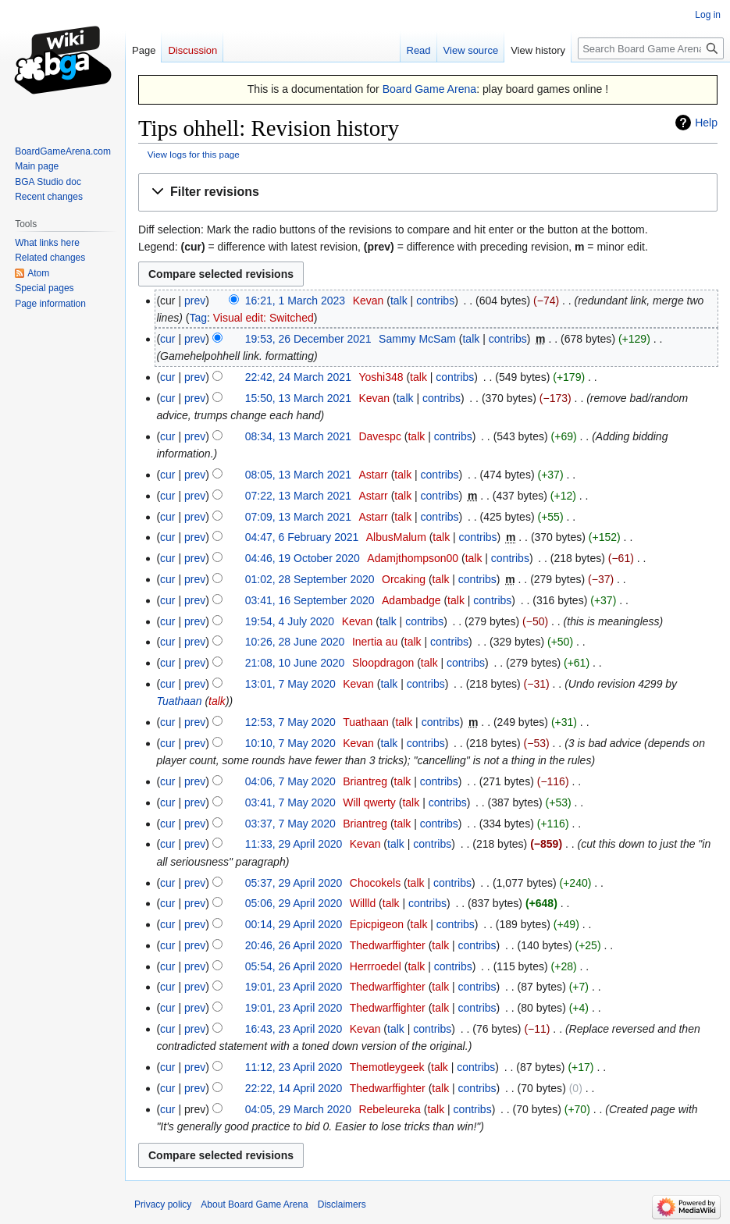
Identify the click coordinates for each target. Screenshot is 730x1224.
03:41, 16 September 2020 (310, 600)
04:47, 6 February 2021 (302, 537)
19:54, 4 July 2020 (289, 621)
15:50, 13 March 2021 (298, 398)
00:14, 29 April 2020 (294, 924)
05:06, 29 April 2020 (294, 903)
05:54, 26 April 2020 (294, 966)
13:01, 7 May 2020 (290, 684)
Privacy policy (162, 1204)
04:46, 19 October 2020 (302, 558)
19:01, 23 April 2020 (294, 986)
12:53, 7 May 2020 (290, 722)
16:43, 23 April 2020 (294, 1029)
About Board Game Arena (254, 1204)
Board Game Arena (430, 89)
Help (706, 122)
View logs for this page (194, 154)
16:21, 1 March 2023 (295, 300)
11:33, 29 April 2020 (294, 844)
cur (167, 339)
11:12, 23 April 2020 (294, 1067)
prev (194, 300)
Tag (198, 317)
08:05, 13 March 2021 (298, 474)
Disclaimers (342, 1204)
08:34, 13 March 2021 (298, 436)
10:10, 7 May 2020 (290, 743)
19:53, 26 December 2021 (308, 339)
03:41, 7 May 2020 (290, 802)
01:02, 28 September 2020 (310, 579)
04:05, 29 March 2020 (298, 1109)
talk (399, 300)
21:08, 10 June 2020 (295, 662)
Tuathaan (178, 701)
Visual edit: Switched (263, 317)
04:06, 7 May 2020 (290, 781)
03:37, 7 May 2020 (290, 823)
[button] (427, 192)
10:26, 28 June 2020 (295, 641)
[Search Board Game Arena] (651, 48)
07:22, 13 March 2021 (298, 495)
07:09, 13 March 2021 (298, 517)
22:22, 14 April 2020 (294, 1088)
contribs (435, 300)
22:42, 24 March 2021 (298, 377)
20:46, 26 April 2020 (294, 945)
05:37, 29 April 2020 (294, 883)
